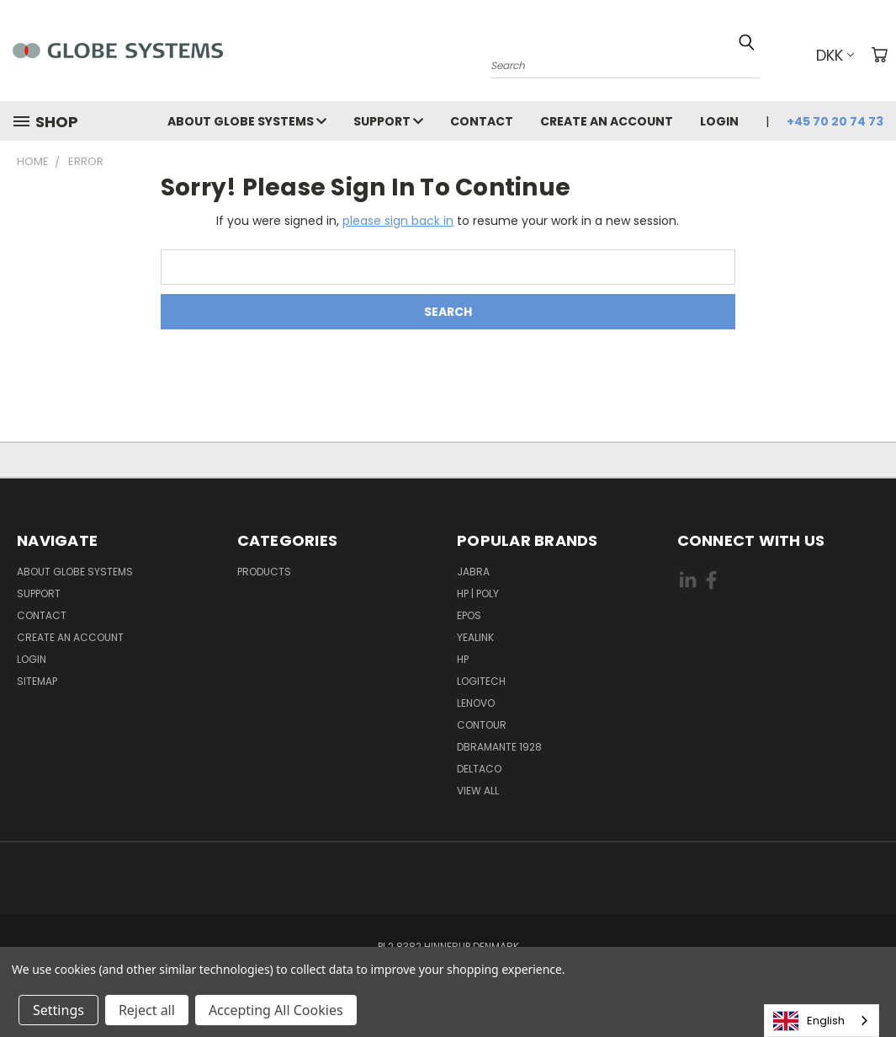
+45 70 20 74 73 (835, 121)
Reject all (147, 1010)
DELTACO (479, 769)
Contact (481, 121)
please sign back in (397, 220)
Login (719, 121)
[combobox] (821, 1020)
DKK (835, 55)
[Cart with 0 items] (879, 54)
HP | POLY (478, 593)
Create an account (606, 121)
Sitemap (37, 681)
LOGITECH (481, 681)
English (809, 1021)
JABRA (473, 571)
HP (463, 659)
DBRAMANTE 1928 (499, 747)
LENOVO (476, 703)
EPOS (469, 615)
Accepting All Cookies (276, 1010)
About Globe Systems (246, 121)
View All (478, 790)
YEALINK (475, 637)
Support (388, 121)
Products (264, 571)
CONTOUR (481, 725)
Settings (58, 1010)
